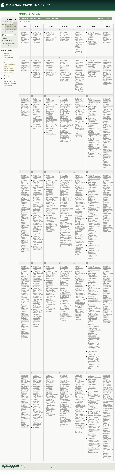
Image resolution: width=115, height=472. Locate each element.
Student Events (8, 74)
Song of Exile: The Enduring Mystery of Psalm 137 (94, 300)
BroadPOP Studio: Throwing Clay (37, 232)
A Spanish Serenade (91, 242)
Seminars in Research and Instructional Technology (80, 75)
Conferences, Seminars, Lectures (9, 63)
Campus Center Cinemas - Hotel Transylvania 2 (94, 426)
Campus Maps (8, 85)
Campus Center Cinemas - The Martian (93, 144)
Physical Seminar (91, 323)
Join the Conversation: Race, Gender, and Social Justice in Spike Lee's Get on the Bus (38, 208)
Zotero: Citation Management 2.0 (94, 396)
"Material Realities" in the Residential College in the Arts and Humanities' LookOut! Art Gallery (38, 222)
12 (8, 26)
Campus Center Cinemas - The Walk (93, 339)
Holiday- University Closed (79, 39)
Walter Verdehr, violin (78, 252)
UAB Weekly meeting (50, 129)
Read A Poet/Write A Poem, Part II (37, 311)
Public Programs (9, 70)
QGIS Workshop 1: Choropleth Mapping (37, 423)
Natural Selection (94, 415)
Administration (8, 57)
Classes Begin (36, 105)
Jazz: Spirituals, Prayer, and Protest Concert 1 (25, 200)
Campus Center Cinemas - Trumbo (93, 228)
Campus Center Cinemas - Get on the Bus (94, 130)
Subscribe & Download (9, 43)
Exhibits (6, 66)
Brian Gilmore (78, 318)
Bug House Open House (108, 405)
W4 (3, 29)
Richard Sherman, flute (93, 140)
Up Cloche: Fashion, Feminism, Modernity (37, 68)
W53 (3, 22)
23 (15, 27)
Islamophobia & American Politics (94, 124)
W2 (3, 26)
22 (14, 27)
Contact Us (27, 465)
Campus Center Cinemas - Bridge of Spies (94, 135)
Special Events (8, 72)
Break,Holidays (8, 61)
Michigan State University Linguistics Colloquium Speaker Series (79, 216)
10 (5, 26)
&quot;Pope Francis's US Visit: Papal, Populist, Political (50, 409)
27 (5, 22)
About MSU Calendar (10, 81)
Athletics (6, 59)
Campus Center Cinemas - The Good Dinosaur (93, 420)
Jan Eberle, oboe (37, 127)
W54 (3, 24)
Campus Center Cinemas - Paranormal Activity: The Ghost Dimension (93, 236)
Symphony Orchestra (92, 435)
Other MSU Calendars (10, 83)
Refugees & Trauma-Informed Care (65, 227)
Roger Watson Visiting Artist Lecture (65, 420)
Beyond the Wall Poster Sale (37, 116)
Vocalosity (50, 311)
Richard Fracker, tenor (51, 133)
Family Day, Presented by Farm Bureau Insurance (108, 390)
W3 (3, 27)
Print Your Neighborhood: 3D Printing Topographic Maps (51, 303)
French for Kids (25, 302)
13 (10, 26)
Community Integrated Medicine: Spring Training (66, 221)
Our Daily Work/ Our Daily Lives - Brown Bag (37, 305)
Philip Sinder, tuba (65, 425)
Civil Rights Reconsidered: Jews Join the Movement (65, 139)
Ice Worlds (79, 91)
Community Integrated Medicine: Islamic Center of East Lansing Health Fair (25, 293)
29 (8, 22)
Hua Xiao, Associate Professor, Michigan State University (66, 132)
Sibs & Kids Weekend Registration (50, 109)
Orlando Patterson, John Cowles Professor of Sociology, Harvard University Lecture (80, 243)
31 (12, 22)
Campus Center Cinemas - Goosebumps (93, 431)
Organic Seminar (63, 319)
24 (5, 29)
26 (8, 29)
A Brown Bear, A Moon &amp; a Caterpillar (80, 395)
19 (8, 27)
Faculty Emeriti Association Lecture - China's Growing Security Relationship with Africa (94, 331)
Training (6, 76)
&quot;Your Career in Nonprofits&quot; (94, 306)
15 (14, 26)
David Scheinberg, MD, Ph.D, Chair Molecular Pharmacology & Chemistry (66, 396)
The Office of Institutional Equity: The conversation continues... (80, 306)
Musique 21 (37, 427)
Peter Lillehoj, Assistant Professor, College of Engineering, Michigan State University (93, 198)
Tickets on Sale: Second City (52, 105)
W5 (3, 31)
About (22, 465)
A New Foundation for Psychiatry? (66, 288)
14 (12, 26)
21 (12, 27)
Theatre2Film (93, 417)
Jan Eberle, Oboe (107, 80)
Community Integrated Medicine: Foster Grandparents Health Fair (80, 403)
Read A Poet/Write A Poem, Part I (37, 247)
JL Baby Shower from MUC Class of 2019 (38, 395)
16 (15, 26)
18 (7, 27)
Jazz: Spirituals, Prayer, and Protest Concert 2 (25, 209)
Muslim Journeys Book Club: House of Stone (66, 244)
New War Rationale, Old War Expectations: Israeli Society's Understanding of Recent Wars (66, 235)
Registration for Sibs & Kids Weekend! (25, 40)
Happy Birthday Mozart (36, 324)
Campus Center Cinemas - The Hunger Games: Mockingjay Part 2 (94, 346)
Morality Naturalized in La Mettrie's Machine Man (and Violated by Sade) (80, 227)
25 (7, 29)
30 (10, 22)
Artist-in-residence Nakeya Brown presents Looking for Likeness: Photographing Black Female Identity (51, 222)
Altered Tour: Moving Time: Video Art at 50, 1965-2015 (80, 426)
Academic (7, 55)
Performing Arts (8, 68)
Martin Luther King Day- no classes (38, 181)
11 (7, 26)
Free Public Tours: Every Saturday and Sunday (108, 400)
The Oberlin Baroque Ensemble (92, 352)
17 (5, 27)
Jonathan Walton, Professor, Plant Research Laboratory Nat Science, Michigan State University (94, 290)
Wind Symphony (79, 431)
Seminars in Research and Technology (65, 74)
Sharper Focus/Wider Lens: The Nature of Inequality (37, 318)
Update (9, 45)
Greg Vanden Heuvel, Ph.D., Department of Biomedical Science (65, 295)
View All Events (8, 53)
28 (7, 22)
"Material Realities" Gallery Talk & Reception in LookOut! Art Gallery (38, 240)
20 (10, 27)
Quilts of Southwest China (25, 33)
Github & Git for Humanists (66, 216)
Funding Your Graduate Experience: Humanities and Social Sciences (94, 222)
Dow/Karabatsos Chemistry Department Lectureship (52, 211)
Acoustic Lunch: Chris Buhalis (94, 412)
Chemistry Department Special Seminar (66, 314)
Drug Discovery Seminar (93, 392)
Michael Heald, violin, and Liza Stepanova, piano (108, 141)
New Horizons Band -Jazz (79, 50)
